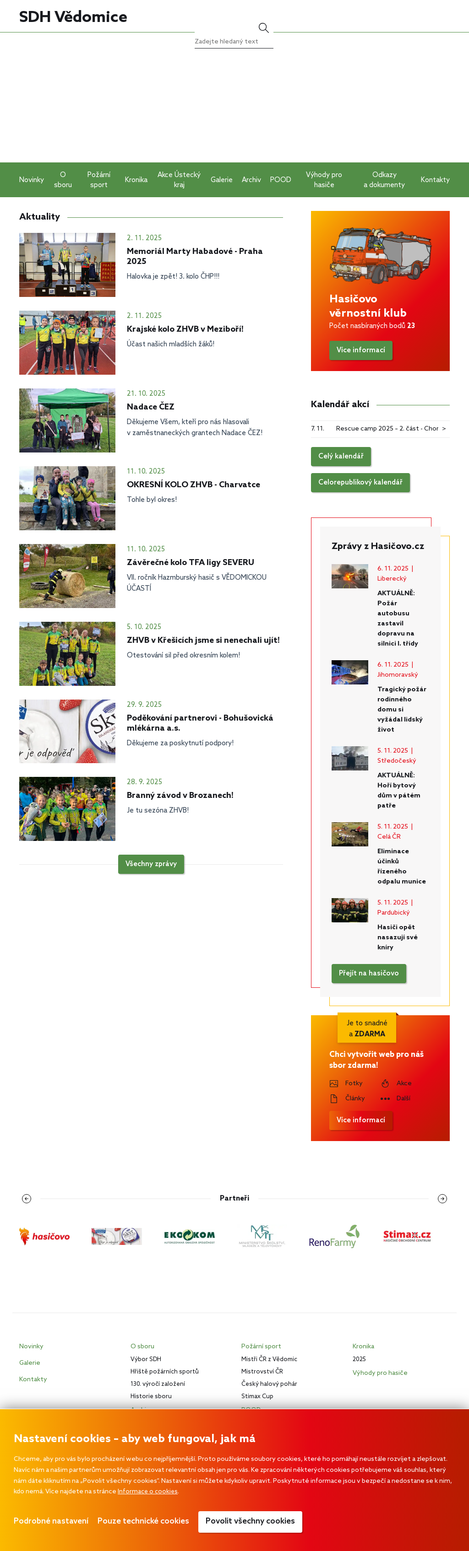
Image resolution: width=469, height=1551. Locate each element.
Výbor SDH (146, 1359)
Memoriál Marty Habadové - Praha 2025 (195, 257)
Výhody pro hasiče (324, 180)
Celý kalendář (341, 456)
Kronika (136, 180)
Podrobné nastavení (51, 1521)
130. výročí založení (158, 1384)
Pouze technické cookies (143, 1521)
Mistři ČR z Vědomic (269, 1359)
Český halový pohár (269, 1384)
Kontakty (435, 180)
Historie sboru (151, 1396)
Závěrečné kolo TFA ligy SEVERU (190, 563)
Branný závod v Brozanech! (180, 796)
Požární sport (98, 180)
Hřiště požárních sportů (165, 1371)
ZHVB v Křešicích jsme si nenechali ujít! (203, 640)
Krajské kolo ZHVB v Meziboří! (185, 329)
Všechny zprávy (151, 864)
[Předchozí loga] (29, 1199)
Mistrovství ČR (262, 1371)
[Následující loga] (439, 1199)
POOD (280, 180)
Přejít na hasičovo (369, 973)
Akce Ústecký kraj (179, 180)
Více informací (361, 350)
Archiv (251, 180)
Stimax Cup (257, 1396)
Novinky (31, 180)
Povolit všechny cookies (250, 1521)
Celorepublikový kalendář (360, 483)
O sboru (63, 180)
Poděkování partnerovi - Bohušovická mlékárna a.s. (200, 723)
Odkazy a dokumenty (384, 180)
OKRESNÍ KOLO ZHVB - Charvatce (193, 485)
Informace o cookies (149, 1492)
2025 (359, 1359)
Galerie (222, 180)
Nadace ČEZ (151, 407)
